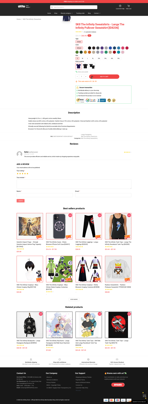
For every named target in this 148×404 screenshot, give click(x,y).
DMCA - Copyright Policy (53, 385)
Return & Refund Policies (83, 382)
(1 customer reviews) (90, 32)
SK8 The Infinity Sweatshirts (89, 138)
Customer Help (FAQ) (82, 388)
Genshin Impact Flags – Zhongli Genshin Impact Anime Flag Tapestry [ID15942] (29, 244)
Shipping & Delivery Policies (83, 377)
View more (74, 299)
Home (19, 19)
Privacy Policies (50, 382)
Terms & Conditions (52, 380)
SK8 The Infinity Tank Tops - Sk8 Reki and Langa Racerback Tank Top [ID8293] (88, 343)
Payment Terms (80, 380)
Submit (20, 200)
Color (77, 45)
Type (77, 38)
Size (77, 55)
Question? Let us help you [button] (139, 401)
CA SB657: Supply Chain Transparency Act (58, 388)
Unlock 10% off (144, 396)
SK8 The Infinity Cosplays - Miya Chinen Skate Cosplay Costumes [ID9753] (57, 287)
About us (49, 377)
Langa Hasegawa (86, 134)
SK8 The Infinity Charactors (32, 19)
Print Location (80, 61)
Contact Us (79, 385)
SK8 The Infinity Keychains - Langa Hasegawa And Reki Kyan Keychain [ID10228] (58, 343)
